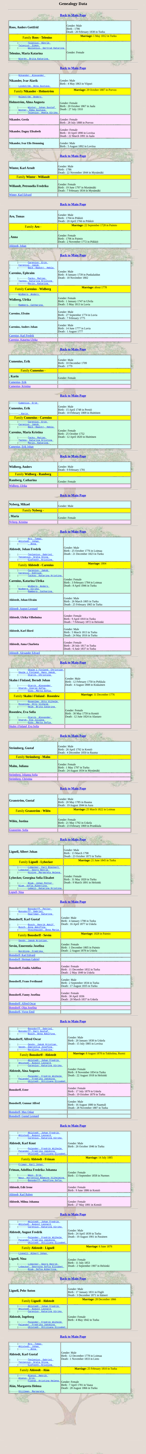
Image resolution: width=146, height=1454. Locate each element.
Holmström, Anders (31, 100)
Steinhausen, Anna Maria (44, 961)
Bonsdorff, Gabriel (31, 941)
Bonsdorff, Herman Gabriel (24, 992)
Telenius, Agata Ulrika (43, 117)
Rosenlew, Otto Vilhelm (43, 724)
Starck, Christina (40, 695)
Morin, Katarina (38, 291)
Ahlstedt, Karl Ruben (21, 1238)
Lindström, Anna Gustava (35, 88)
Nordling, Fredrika (31, 984)
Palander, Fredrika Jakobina (37, 1117)
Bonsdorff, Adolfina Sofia (45, 1224)
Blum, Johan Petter (40, 910)
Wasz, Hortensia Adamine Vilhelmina (42, 1221)
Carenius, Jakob (29, 271)
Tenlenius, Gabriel (40, 569)
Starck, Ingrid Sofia (33, 710)
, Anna (32, 558)
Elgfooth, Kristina (40, 575)
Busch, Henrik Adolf (41, 955)
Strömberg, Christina (20, 804)
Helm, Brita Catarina (42, 730)
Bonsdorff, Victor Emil (21, 1044)
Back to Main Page (73, 15)
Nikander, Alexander (32, 77)
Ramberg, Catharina (31, 314)
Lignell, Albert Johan (33, 1301)
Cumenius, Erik (17, 391)
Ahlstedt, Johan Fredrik (44, 1096)
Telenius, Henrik (39, 43)
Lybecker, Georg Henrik (34, 896)
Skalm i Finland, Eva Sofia (24, 752)
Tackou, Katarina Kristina (36, 288)
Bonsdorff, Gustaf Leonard (24, 1155)
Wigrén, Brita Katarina (34, 60)
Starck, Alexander (40, 707)
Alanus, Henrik (38, 1431)
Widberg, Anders (29, 302)
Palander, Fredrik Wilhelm (45, 1114)
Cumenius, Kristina (19, 395)
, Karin (24, 423)
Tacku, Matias (37, 285)
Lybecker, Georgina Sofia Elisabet (41, 1315)
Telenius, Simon (29, 46)
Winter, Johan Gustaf (42, 111)
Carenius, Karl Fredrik (21, 344)
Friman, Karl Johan (31, 1207)
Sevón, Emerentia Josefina (36, 1082)
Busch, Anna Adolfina (33, 958)
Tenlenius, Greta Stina (34, 572)
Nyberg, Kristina (18, 535)
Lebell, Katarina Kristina (45, 916)
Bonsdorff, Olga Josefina (23, 1040)
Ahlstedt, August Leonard (23, 628)
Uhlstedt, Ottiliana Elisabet (47, 1120)
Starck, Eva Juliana (32, 744)
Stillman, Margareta (32, 1448)
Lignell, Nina (16, 920)
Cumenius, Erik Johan (21, 460)
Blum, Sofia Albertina (33, 913)
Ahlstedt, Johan (17, 251)
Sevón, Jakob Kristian (33, 972)
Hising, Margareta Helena (44, 899)
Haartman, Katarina (40, 944)
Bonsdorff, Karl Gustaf (34, 1065)
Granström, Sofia (18, 855)
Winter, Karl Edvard (20, 199)
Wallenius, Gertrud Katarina (46, 49)
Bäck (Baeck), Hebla (41, 274)
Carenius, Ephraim (31, 590)
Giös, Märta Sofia (40, 713)
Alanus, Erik (27, 1434)
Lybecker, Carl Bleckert (44, 893)
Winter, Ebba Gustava (33, 114)
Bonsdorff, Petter (40, 938)
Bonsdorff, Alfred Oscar (22, 1036)
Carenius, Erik (38, 268)
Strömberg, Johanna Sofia (23, 800)
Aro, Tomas (35, 552)
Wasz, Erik (35, 1218)
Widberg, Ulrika (18, 499)
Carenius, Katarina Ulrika (23, 348)
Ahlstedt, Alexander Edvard (24, 672)
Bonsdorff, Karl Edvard (22, 988)
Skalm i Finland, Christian (46, 689)
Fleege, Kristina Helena (44, 1437)
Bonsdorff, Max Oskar (21, 1151)
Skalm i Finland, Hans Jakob (37, 692)
